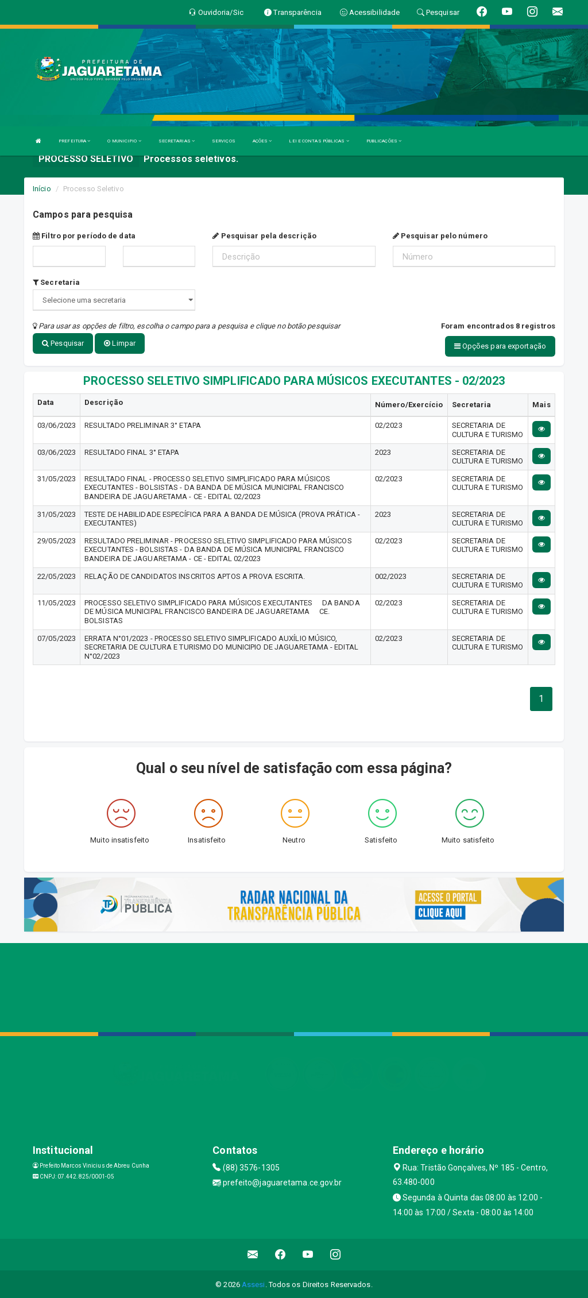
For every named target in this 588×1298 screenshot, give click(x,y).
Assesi (253, 1283)
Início (42, 188)
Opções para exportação (500, 346)
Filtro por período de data (84, 235)
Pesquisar (63, 343)
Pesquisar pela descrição (264, 235)
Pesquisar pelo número (440, 235)
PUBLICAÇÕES (383, 141)
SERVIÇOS (223, 141)
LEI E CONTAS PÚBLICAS (319, 141)
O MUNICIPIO (124, 141)
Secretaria (56, 282)
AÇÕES (262, 141)
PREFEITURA (74, 141)
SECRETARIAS (176, 141)
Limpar (120, 343)
